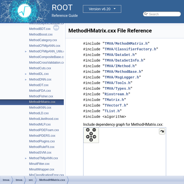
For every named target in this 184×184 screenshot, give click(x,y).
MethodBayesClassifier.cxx (47, 23)
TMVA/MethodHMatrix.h (126, 43)
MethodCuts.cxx (40, 68)
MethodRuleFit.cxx (41, 147)
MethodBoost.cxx (41, 34)
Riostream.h (116, 94)
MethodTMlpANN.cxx (43, 158)
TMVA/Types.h (117, 88)
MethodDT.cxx (38, 85)
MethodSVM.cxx (40, 152)
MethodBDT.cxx (40, 29)
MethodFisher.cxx (41, 96)
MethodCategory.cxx (43, 40)
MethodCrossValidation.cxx (47, 62)
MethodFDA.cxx (40, 91)
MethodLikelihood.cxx (43, 119)
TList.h (112, 111)
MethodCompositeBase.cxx (47, 57)
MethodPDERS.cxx (42, 135)
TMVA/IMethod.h (120, 66)
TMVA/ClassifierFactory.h (130, 49)
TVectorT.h (115, 105)
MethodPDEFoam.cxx (44, 130)
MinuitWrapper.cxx (41, 169)
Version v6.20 (100, 9)
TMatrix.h (114, 99)
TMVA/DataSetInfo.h (124, 60)
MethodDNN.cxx (40, 79)
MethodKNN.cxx (40, 107)
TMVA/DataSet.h (120, 54)
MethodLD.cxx (39, 113)
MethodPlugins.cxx (42, 141)
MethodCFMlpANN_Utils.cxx (48, 51)
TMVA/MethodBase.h (123, 71)
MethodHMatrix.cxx (42, 102)
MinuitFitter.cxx (39, 164)
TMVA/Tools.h (117, 82)
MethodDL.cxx (39, 74)
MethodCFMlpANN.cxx (44, 46)
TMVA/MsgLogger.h (122, 77)
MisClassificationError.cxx (46, 175)
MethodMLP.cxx (40, 124)
